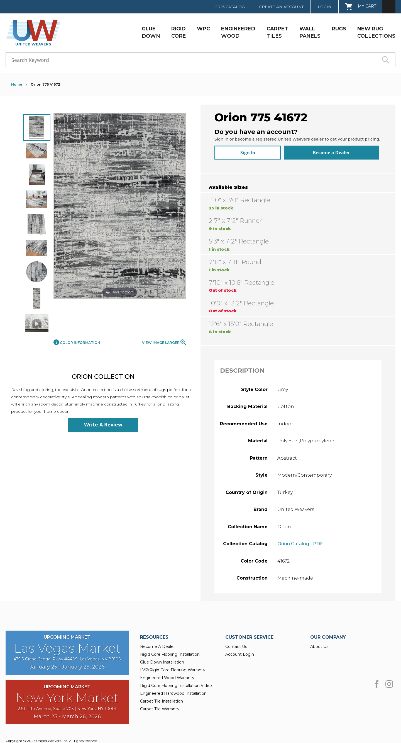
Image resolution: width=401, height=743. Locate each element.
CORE (178, 32)
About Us (319, 643)
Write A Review (103, 424)
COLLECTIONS (376, 32)
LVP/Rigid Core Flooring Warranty (172, 667)
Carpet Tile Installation (161, 698)
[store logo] (31, 32)
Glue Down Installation (162, 659)
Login (324, 6)
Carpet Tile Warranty (159, 706)
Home (17, 84)
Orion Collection (103, 376)
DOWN (151, 32)
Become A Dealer (157, 643)
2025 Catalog (230, 6)
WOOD (238, 32)
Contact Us (236, 643)
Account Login (239, 651)
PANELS (310, 32)
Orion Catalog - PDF (300, 541)
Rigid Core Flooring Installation (170, 651)
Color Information (76, 343)
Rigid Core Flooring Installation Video (176, 682)
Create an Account (281, 6)
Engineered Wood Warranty (167, 674)
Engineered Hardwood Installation (173, 690)
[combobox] (200, 59)
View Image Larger (164, 342)
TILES (277, 32)
